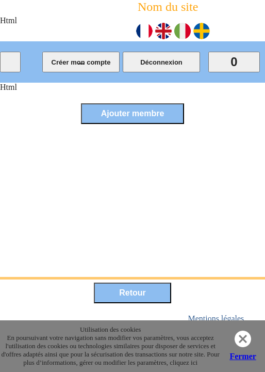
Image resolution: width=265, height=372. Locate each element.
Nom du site (168, 6)
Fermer (242, 356)
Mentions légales (216, 318)
